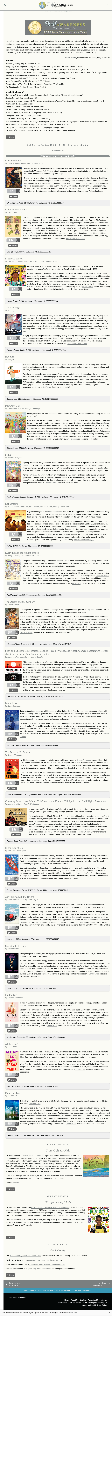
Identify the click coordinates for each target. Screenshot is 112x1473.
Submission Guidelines (82, 1456)
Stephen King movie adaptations (62, 1422)
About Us (86, 1453)
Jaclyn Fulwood (80, 728)
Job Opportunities (100, 1459)
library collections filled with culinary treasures (70, 1418)
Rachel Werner (80, 344)
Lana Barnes (67, 1115)
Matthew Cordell (87, 643)
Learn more (73, 1470)
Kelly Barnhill (53, 700)
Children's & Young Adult (10, 42)
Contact (95, 1453)
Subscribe (87, 1459)
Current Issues (99, 1456)
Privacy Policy (103, 1461)
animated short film (79, 583)
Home (78, 1453)
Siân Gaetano (70, 83)
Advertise (104, 1453)
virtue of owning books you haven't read (49, 1407)
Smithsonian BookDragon (84, 403)
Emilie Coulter (80, 561)
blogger (93, 509)
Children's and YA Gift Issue (56, 1297)
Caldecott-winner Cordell (62, 665)
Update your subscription (93, 1445)
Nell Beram (74, 455)
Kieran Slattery (35, 848)
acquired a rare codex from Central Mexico (68, 1414)
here (41, 1332)
